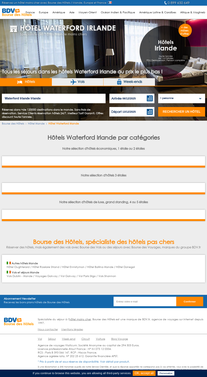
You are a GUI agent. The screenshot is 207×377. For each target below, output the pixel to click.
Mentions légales (72, 329)
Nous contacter (48, 329)
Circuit (85, 339)
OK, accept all (144, 373)
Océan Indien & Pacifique (118, 12)
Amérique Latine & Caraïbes (157, 12)
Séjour (52, 339)
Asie (71, 12)
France (30, 12)
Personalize (166, 373)
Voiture (100, 339)
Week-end (68, 339)
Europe (43, 12)
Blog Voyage (119, 339)
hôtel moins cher (80, 319)
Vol (40, 339)
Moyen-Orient (88, 12)
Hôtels (26, 82)
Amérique (58, 12)
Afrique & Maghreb (192, 12)
